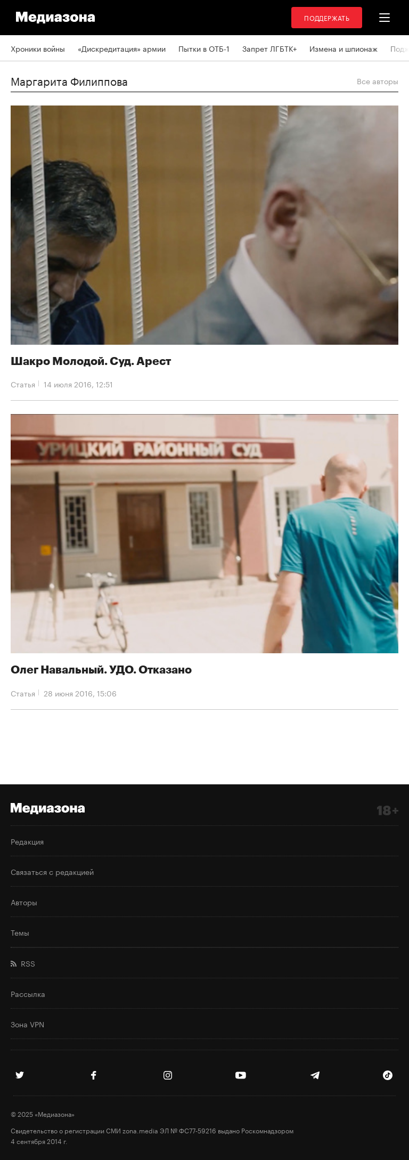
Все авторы (377, 80)
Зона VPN (27, 1023)
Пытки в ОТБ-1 (204, 48)
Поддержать (326, 17)
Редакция (27, 841)
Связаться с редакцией (52, 871)
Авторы (24, 901)
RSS (23, 963)
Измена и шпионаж (343, 48)
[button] (384, 17)
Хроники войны (38, 48)
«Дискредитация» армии (122, 48)
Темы (20, 932)
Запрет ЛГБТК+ (269, 48)
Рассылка (28, 993)
